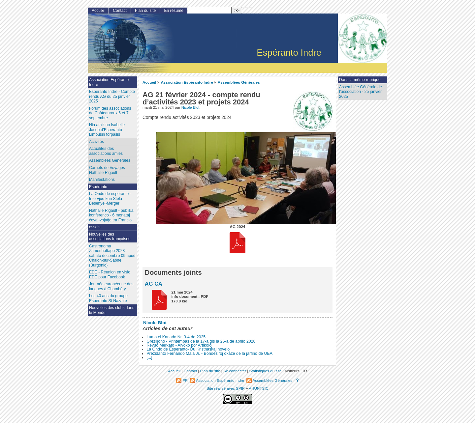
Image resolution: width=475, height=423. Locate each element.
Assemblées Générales (239, 82)
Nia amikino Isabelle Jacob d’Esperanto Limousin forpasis (107, 130)
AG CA (153, 284)
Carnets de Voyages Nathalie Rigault (107, 170)
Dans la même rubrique (360, 79)
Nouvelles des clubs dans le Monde (111, 310)
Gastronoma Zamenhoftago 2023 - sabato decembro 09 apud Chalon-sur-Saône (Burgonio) (112, 256)
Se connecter (234, 371)
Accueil (149, 82)
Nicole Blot (190, 107)
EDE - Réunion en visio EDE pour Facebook (109, 274)
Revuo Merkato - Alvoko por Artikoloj (179, 345)
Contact (120, 10)
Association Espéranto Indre (187, 82)
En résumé (173, 10)
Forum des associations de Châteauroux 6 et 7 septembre (110, 113)
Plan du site (145, 10)
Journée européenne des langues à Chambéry (111, 286)
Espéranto (98, 186)
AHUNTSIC (259, 388)
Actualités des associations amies (106, 151)
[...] (149, 357)
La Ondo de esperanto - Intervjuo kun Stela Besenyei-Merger (110, 198)
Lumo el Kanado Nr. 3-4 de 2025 (176, 337)
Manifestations (102, 179)
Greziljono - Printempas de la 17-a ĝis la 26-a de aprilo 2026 (200, 341)
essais (94, 227)
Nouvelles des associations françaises (109, 236)
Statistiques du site (265, 371)
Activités (96, 141)
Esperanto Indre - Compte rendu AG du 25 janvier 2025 (112, 96)
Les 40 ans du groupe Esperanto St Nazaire (108, 298)
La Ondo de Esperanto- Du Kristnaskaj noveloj (188, 349)
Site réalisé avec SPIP (226, 388)
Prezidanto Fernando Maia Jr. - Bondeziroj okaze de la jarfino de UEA (209, 353)
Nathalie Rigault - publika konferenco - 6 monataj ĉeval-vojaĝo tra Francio (111, 215)
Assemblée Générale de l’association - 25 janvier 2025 (360, 92)
